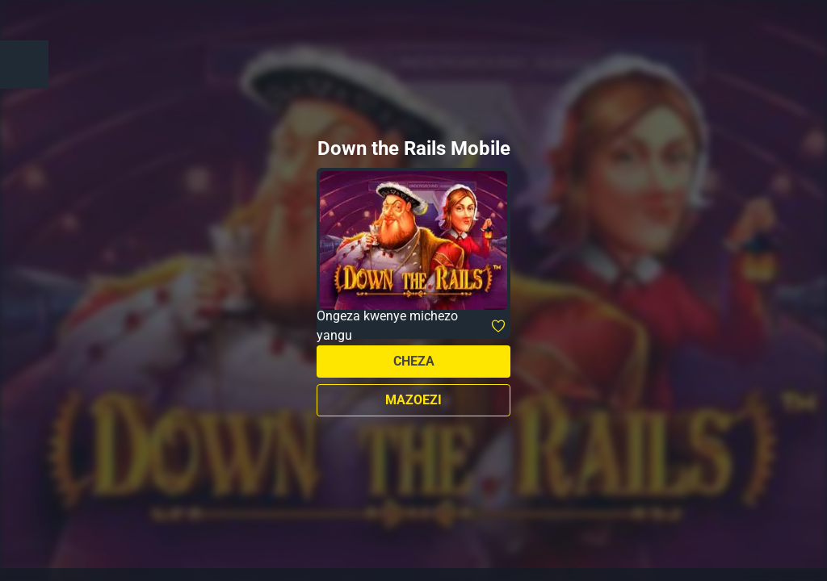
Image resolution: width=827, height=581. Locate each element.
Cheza (413, 361)
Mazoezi (413, 400)
